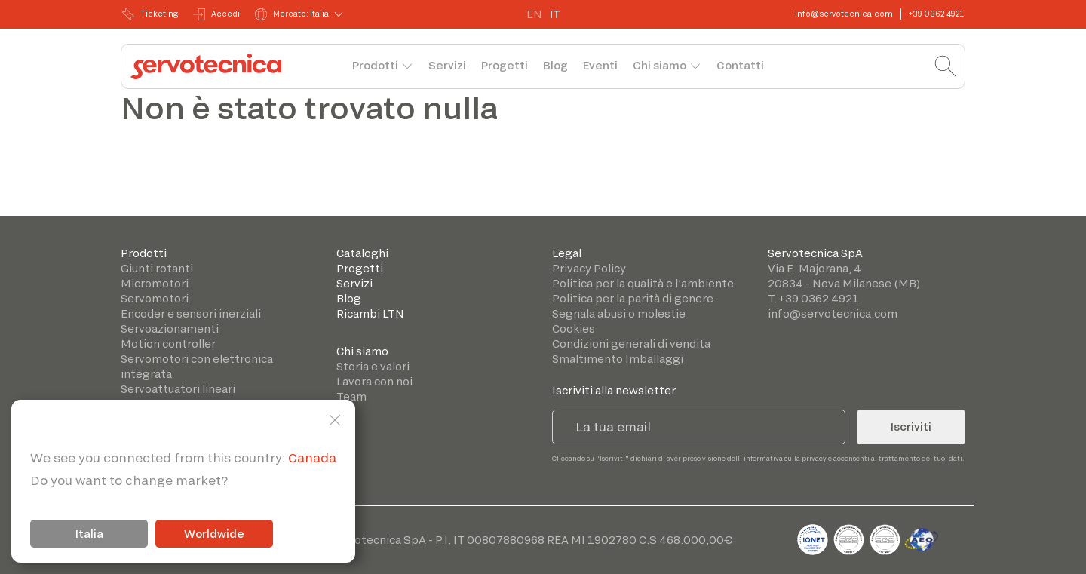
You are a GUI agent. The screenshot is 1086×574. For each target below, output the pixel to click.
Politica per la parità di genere (632, 298)
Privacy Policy (589, 268)
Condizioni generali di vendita (631, 343)
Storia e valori (373, 366)
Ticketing (150, 14)
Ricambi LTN (370, 313)
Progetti (504, 65)
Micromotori (155, 283)
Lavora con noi (374, 381)
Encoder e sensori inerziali (191, 313)
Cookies (573, 328)
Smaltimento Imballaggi (617, 358)
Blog (555, 65)
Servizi (447, 65)
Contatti (740, 65)
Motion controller (168, 343)
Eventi (600, 65)
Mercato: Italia (292, 14)
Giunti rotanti (157, 268)
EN (534, 14)
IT (555, 14)
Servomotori (155, 298)
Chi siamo (659, 65)
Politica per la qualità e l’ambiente (643, 283)
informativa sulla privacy (785, 458)
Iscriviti (911, 426)
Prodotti (375, 65)
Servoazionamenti (170, 328)
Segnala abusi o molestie (619, 313)
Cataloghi (362, 253)
